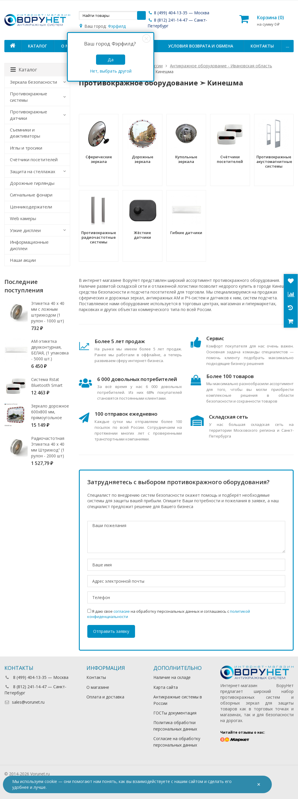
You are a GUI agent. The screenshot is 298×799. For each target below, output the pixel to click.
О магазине (97, 687)
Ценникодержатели (31, 207)
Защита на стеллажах (32, 171)
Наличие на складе (172, 677)
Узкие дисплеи (25, 230)
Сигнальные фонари (31, 195)
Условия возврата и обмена (200, 46)
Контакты (262, 46)
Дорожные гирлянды (32, 183)
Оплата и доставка (105, 697)
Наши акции (23, 260)
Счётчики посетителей (34, 159)
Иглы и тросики (26, 148)
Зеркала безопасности (33, 82)
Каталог (37, 46)
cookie (51, 781)
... (287, 46)
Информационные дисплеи (29, 245)
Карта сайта (165, 687)
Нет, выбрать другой (111, 71)
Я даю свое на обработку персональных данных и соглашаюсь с (168, 614)
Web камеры (23, 218)
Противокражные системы (28, 97)
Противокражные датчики (28, 115)
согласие (121, 611)
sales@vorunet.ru (24, 702)
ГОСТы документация (174, 713)
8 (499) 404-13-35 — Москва (178, 12)
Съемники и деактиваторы (25, 133)
